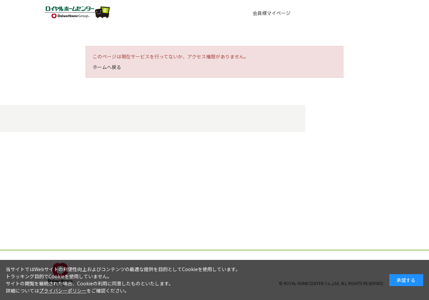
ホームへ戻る (107, 67)
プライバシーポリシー (63, 290)
